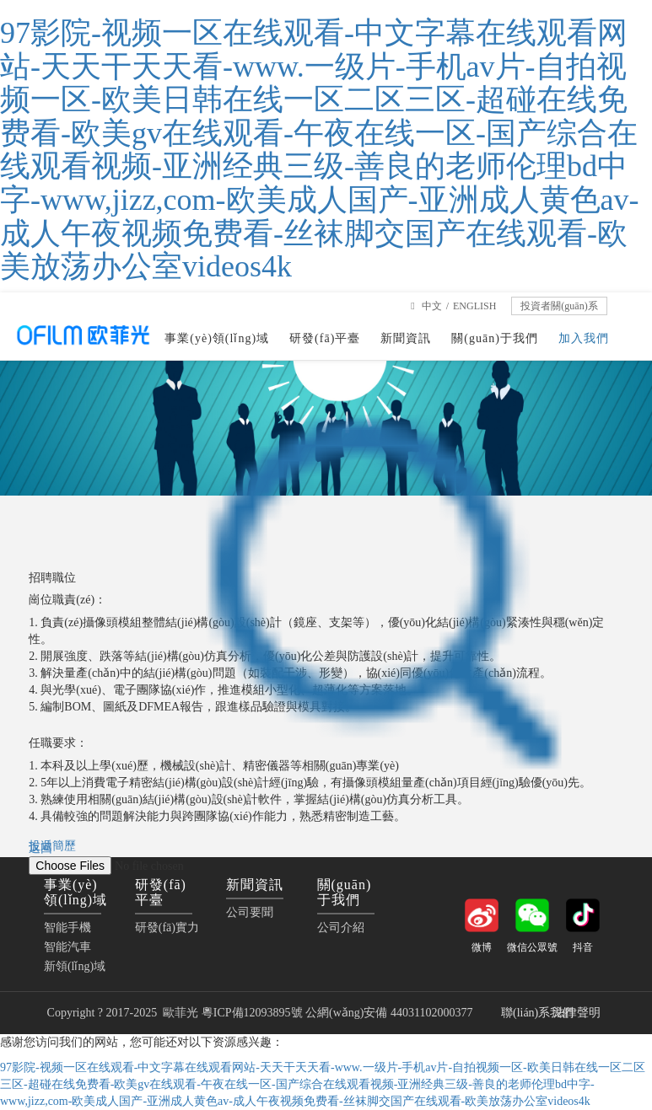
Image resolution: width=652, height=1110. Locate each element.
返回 (40, 848)
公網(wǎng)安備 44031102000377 (390, 1012)
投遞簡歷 (52, 845)
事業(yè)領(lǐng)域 (216, 338)
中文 (432, 306)
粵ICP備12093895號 (252, 1012)
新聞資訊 (405, 338)
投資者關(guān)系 (558, 306)
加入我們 (583, 338)
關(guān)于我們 (494, 338)
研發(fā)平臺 (324, 338)
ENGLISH (474, 306)
